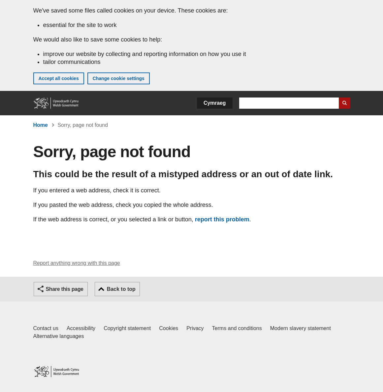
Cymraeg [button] (215, 103)
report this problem (222, 219)
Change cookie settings (118, 78)
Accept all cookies (59, 78)
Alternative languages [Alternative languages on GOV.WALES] (58, 336)
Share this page (64, 289)
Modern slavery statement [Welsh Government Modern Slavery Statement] (300, 328)
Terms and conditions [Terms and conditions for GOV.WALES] (237, 328)
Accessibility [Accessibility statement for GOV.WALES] (81, 328)
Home (40, 125)
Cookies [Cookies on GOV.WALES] (168, 328)
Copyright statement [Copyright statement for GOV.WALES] (127, 328)
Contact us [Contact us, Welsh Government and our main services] (45, 328)
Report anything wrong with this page (76, 263)
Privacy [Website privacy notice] (195, 328)
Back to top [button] (121, 289)
